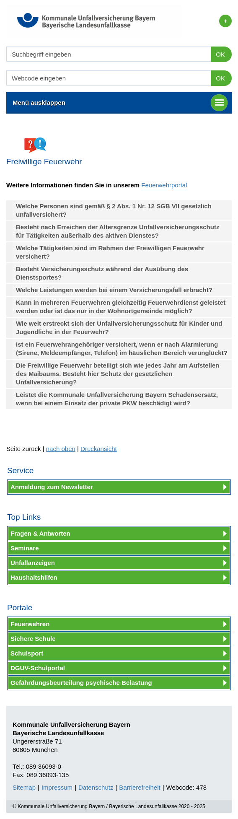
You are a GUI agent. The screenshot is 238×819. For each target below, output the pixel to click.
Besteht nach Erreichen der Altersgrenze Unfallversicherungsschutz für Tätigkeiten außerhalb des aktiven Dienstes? (117, 231)
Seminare (24, 548)
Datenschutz (95, 787)
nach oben (60, 448)
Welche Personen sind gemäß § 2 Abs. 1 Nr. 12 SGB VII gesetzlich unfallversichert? (114, 210)
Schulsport (26, 653)
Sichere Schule (33, 638)
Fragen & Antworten (40, 533)
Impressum (56, 787)
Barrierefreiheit (139, 787)
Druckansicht (98, 448)
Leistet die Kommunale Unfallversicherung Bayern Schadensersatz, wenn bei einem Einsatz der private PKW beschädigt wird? (117, 399)
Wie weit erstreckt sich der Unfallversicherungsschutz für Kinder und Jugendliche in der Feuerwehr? (119, 327)
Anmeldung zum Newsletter (51, 486)
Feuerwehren (29, 623)
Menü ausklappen (120, 102)
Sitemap (24, 787)
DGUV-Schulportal (37, 667)
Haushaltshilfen (33, 577)
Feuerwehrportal (164, 185)
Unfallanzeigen (32, 562)
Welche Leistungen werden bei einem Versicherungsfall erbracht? (114, 289)
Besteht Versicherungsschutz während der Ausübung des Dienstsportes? (102, 273)
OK (220, 54)
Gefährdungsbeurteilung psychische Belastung (81, 682)
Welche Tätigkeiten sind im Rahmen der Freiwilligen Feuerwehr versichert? (110, 252)
